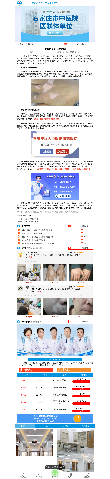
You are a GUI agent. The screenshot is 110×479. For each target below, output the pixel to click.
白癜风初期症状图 (31, 221)
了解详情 (85, 226)
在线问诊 (80, 44)
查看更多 (85, 248)
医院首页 (23, 475)
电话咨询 (39, 475)
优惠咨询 (87, 475)
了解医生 (85, 322)
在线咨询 (55, 474)
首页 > (22, 44)
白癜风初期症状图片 (32, 219)
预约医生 (71, 475)
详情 (30, 257)
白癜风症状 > (30, 44)
